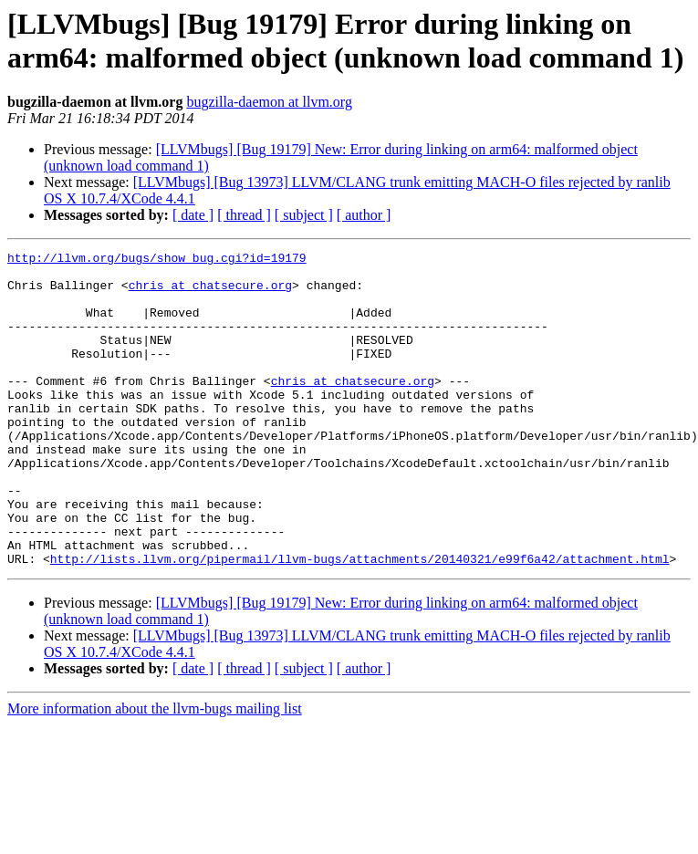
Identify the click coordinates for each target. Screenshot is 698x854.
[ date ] (193, 215)
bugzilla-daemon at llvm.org (268, 101)
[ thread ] (244, 215)
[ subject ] (304, 215)
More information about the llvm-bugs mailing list (154, 771)
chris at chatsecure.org (210, 293)
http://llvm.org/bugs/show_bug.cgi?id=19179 (157, 260)
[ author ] (364, 215)
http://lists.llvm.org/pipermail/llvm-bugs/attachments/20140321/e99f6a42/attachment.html (360, 621)
